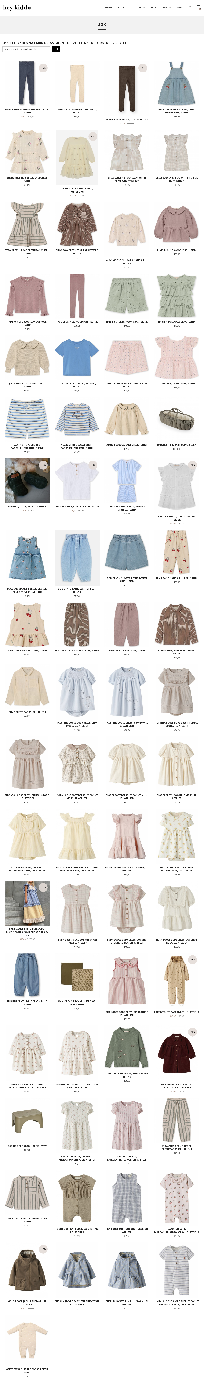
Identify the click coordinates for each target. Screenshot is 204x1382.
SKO (131, 7)
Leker (142, 7)
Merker (167, 7)
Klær (121, 7)
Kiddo (154, 7)
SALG (179, 7)
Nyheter (108, 7)
